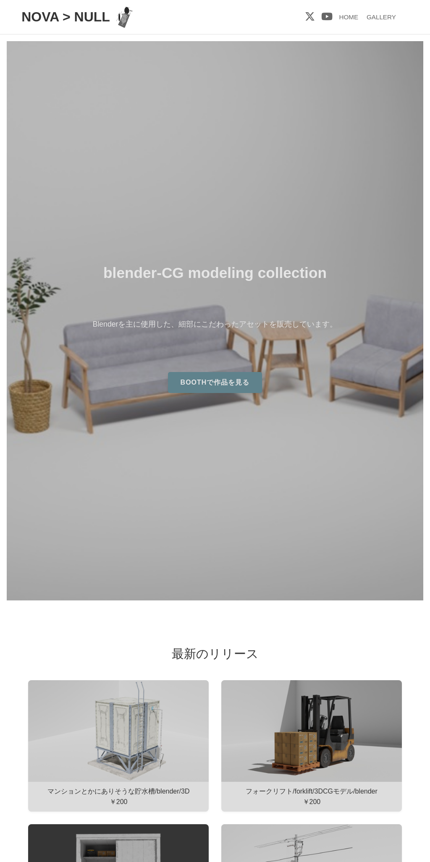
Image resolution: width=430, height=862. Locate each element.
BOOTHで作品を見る (215, 382)
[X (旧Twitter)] (310, 17)
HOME (348, 17)
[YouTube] (327, 17)
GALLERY (381, 17)
